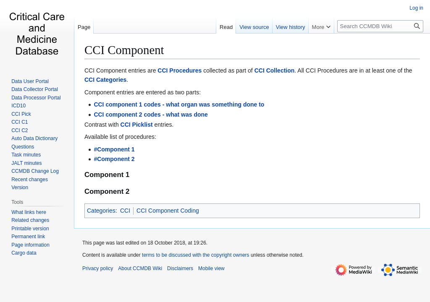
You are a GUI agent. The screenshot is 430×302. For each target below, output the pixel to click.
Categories (101, 210)
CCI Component (124, 50)
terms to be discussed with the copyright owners (195, 255)
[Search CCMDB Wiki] (380, 26)
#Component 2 (114, 159)
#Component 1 (114, 149)
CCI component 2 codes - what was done (150, 114)
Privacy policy (97, 268)
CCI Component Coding (167, 210)
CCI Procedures (179, 70)
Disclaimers (180, 268)
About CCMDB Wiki (140, 268)
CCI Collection (274, 70)
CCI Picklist (137, 124)
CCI (125, 210)
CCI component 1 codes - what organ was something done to (179, 104)
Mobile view (211, 268)
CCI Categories (105, 79)
